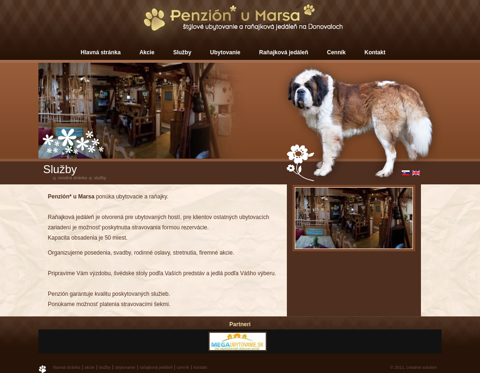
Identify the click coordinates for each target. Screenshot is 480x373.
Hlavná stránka (100, 52)
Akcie (146, 52)
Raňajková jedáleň (283, 52)
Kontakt (375, 52)
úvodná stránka (72, 178)
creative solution (421, 367)
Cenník (336, 52)
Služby (182, 52)
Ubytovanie (225, 52)
